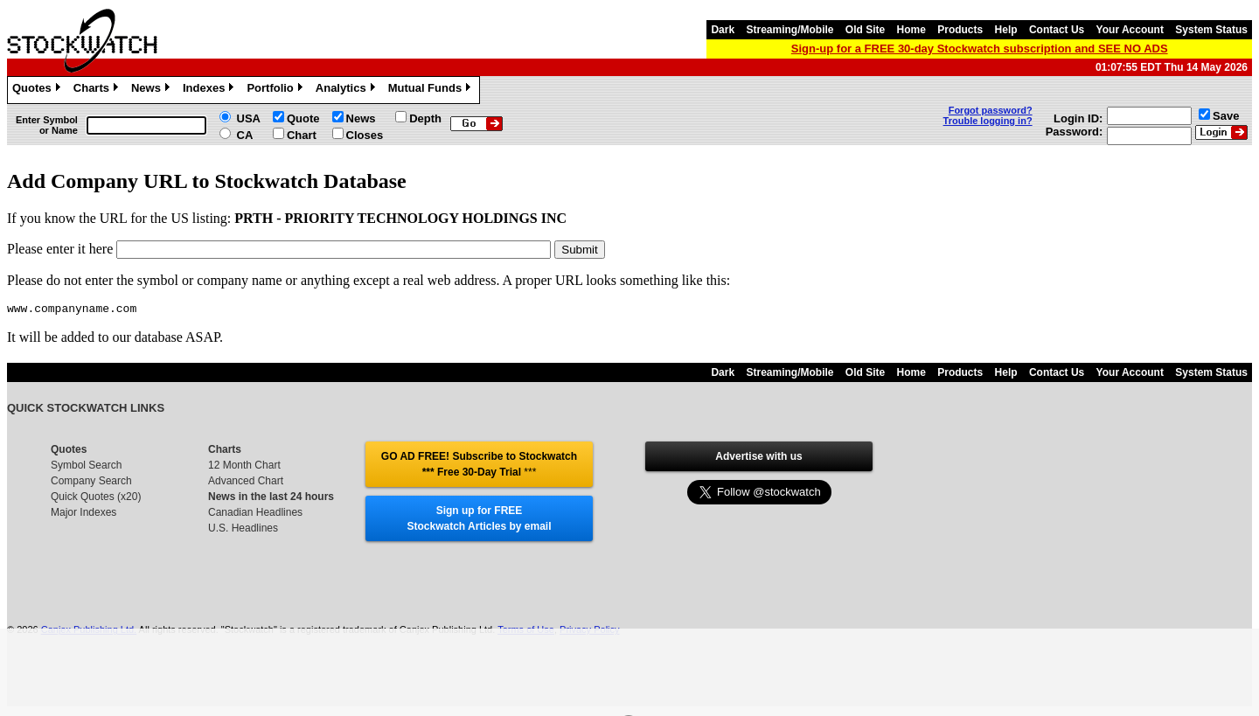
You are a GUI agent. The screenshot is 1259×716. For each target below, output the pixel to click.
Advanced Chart (245, 483)
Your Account (1130, 30)
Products (960, 30)
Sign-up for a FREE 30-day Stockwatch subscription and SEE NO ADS (979, 48)
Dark (722, 30)
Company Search (91, 483)
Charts (97, 90)
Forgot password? (991, 110)
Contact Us (1056, 30)
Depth (425, 118)
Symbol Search (86, 468)
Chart (301, 135)
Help (1006, 30)
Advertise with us (758, 459)
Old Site (865, 30)
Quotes (38, 90)
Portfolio (276, 90)
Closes (365, 135)
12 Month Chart (244, 468)
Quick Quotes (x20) (96, 499)
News (152, 90)
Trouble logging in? (988, 120)
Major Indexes (83, 515)
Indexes (210, 90)
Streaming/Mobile (789, 30)
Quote (303, 118)
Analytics (347, 90)
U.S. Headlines (243, 531)
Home (911, 30)
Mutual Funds (432, 90)
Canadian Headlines (255, 515)
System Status (1211, 30)
